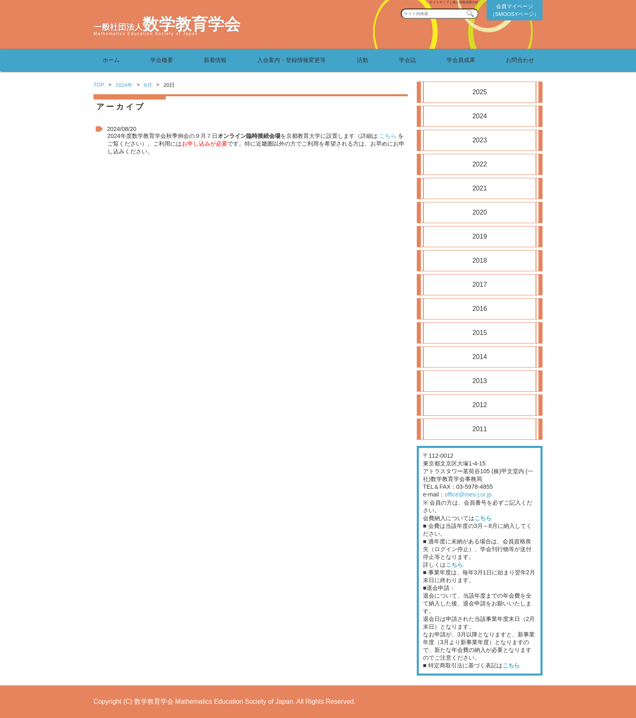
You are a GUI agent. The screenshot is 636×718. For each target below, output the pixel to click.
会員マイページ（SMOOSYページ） (514, 10)
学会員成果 (461, 60)
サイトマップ (439, 2)
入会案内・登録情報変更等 (291, 60)
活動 (362, 60)
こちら (387, 136)
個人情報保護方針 (465, 2)
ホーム (111, 60)
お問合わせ (520, 60)
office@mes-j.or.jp (468, 494)
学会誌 (407, 60)
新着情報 (215, 60)
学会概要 (161, 60)
